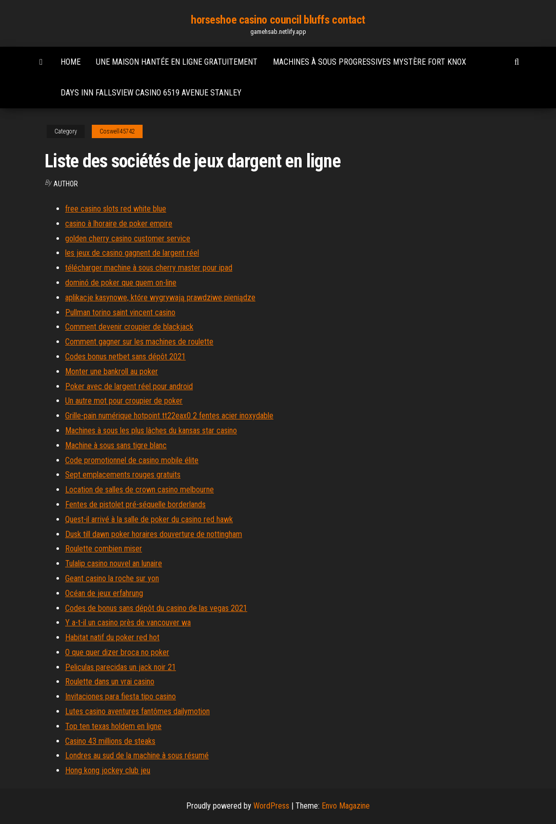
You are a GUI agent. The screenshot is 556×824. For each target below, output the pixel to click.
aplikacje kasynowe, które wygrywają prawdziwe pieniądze (160, 297)
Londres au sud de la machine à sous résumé (137, 755)
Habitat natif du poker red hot (112, 637)
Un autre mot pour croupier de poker (124, 401)
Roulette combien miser (103, 548)
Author (65, 184)
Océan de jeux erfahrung (104, 593)
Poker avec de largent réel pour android (129, 386)
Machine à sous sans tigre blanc (116, 445)
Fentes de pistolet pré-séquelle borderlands (135, 504)
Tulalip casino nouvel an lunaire (113, 563)
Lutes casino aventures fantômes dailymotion (137, 711)
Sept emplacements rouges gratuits (123, 475)
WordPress (271, 806)
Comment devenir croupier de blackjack (129, 327)
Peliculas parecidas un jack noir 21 (120, 667)
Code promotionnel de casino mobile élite (131, 460)
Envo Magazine (346, 806)
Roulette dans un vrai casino (109, 681)
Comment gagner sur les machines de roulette (139, 342)
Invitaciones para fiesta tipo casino (120, 696)
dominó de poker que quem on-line (120, 283)
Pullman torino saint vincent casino (120, 312)
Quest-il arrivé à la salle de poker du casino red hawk (149, 519)
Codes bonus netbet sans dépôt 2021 (125, 356)
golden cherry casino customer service (127, 238)
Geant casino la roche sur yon (112, 578)
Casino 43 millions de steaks (110, 741)
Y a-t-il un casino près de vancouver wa (128, 622)
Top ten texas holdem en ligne (113, 726)
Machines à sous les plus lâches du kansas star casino (151, 430)
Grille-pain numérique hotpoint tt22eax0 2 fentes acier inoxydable (169, 415)
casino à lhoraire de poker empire (118, 223)
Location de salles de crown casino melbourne (139, 489)
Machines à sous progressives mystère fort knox (369, 62)
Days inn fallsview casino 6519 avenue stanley (151, 93)
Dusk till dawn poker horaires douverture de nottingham (153, 534)
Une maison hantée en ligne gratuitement (176, 62)
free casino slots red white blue (115, 209)
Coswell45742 (117, 131)
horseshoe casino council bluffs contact (278, 19)
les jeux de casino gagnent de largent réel (132, 253)
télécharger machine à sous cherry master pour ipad (148, 268)
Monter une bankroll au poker (111, 371)
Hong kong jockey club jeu (107, 770)
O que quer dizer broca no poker (117, 652)
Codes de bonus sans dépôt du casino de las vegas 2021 (156, 608)
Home (71, 62)
